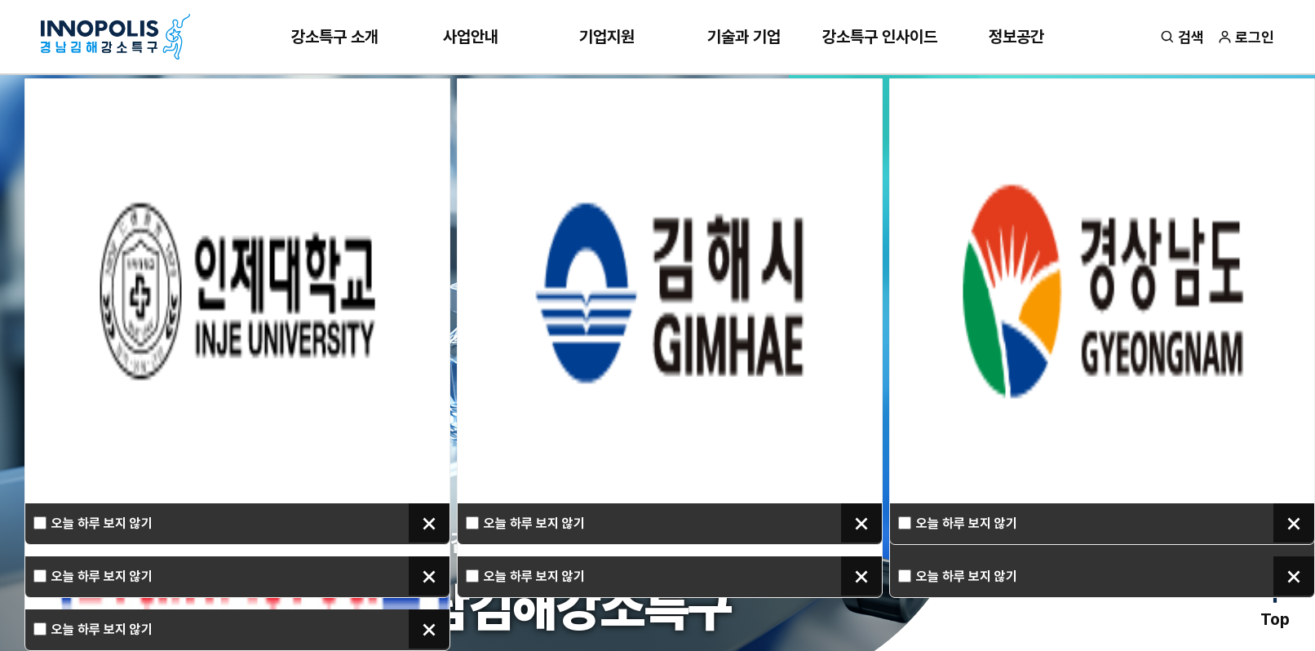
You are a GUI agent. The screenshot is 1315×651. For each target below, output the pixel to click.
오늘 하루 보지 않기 (102, 523)
